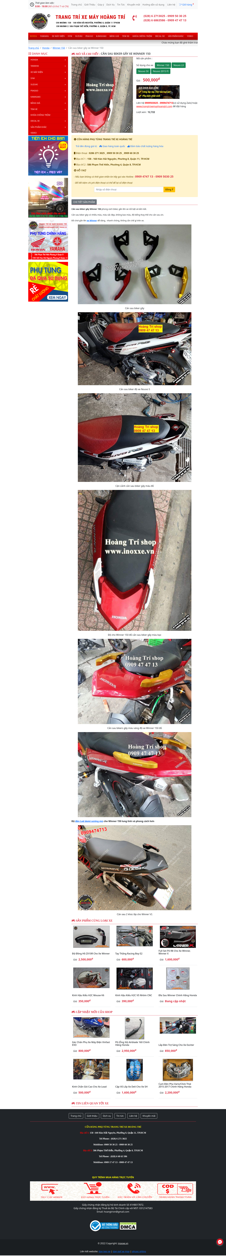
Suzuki (78, 36)
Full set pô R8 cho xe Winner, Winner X (174, 952)
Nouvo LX (179, 65)
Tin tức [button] (120, 1115)
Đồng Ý (169, 189)
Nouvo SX (143, 71)
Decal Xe (160, 36)
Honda (33, 36)
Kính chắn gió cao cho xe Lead (89, 1086)
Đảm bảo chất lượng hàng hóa (145, 146)
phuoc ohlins (139, 1251)
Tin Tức (121, 4)
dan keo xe (104, 1251)
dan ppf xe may (121, 1251)
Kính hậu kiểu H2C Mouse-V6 (88, 995)
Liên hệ (171, 4)
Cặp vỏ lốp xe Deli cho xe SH (131, 1086)
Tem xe (125, 36)
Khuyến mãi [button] (149, 1115)
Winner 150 (59, 47)
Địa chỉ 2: (88, 1150)
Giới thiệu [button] (92, 1115)
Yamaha (44, 36)
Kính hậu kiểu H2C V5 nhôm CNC (133, 995)
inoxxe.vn (123, 1243)
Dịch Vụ (110, 4)
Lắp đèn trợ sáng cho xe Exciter (176, 1044)
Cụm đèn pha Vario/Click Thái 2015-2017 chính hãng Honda (175, 1085)
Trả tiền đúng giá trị (86, 146)
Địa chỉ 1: (84, 1133)
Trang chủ (76, 4)
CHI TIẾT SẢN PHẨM (84, 202)
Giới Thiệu (89, 4)
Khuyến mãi (133, 4)
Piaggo (89, 36)
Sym (70, 36)
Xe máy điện (58, 36)
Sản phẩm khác (176, 36)
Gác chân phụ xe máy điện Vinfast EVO (91, 1043)
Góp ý (101, 4)
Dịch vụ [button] (107, 1115)
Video (190, 36)
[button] (76, 95)
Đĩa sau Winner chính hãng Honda (178, 995)
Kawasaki (101, 36)
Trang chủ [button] (76, 1115)
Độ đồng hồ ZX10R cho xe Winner (91, 953)
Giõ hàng (186, 4)
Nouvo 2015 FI (160, 71)
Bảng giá (114, 36)
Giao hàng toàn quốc (112, 146)
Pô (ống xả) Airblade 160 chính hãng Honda (132, 1043)
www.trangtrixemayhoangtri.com (154, 106)
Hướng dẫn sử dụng (154, 4)
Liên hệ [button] (133, 1115)
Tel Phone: (104, 1138)
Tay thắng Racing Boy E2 (128, 953)
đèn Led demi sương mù (89, 821)
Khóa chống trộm (142, 36)
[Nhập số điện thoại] (129, 189)
